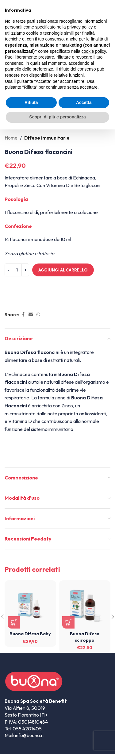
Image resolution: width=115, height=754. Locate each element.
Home (11, 138)
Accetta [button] (84, 102)
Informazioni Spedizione (37, 300)
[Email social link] (31, 314)
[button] (14, 622)
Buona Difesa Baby (30, 634)
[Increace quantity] (25, 270)
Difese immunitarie (47, 138)
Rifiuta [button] (31, 102)
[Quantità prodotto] (16, 270)
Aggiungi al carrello (63, 269)
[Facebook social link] (23, 314)
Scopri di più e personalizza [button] (57, 116)
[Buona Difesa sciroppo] (85, 606)
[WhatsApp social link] (38, 314)
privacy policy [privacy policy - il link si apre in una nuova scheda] (80, 27)
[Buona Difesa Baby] (30, 606)
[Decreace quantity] (8, 270)
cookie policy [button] (94, 51)
